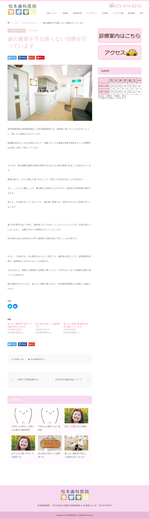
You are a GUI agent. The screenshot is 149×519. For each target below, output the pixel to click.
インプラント (91, 13)
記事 (141, 13)
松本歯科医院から (17, 31)
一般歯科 (64, 13)
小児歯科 (104, 13)
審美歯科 (131, 13)
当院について (51, 13)
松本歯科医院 (71, 515)
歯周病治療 (77, 13)
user (22, 359)
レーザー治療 (118, 13)
